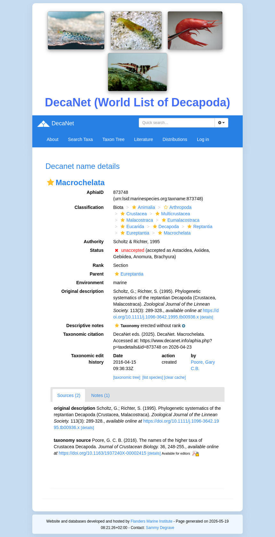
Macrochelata (173, 232)
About (53, 139)
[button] (50, 182)
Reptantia (199, 226)
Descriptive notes (85, 325)
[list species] (152, 377)
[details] (206, 317)
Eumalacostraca (180, 220)
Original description (82, 291)
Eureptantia (134, 232)
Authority (94, 241)
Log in (203, 139)
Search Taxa (80, 139)
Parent (97, 274)
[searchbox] (177, 122)
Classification (89, 207)
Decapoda (165, 226)
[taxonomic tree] (126, 377)
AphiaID (95, 192)
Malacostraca (136, 220)
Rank (98, 265)
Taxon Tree (113, 139)
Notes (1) (100, 395)
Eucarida (131, 226)
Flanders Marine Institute (151, 521)
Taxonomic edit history (87, 359)
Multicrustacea (172, 213)
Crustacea (133, 213)
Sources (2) (68, 395)
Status (97, 250)
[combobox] (177, 123)
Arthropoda (177, 207)
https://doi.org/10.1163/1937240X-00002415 (102, 453)
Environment (90, 282)
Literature (143, 139)
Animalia (142, 207)
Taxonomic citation (83, 334)
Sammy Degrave (160, 527)
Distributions (175, 139)
